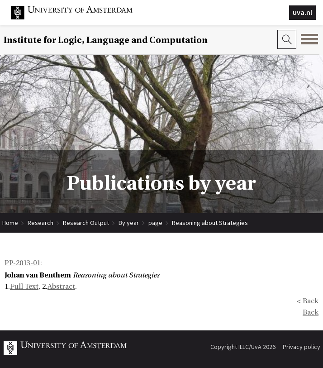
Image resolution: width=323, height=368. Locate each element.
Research (40, 223)
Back (310, 312)
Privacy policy (301, 347)
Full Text (24, 286)
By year (129, 223)
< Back (307, 301)
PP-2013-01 (22, 263)
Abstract (61, 286)
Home (10, 223)
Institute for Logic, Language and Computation (106, 40)
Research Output (86, 223)
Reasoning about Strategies (210, 223)
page (155, 223)
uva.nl (302, 12)
